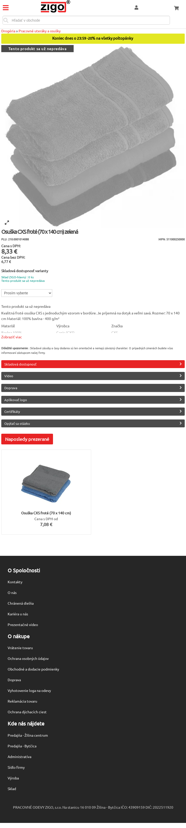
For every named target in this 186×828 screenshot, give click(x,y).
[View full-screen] (7, 223)
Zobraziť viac (11, 337)
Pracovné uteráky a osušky (40, 30)
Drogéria (8, 30)
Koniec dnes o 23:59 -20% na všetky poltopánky (93, 38)
